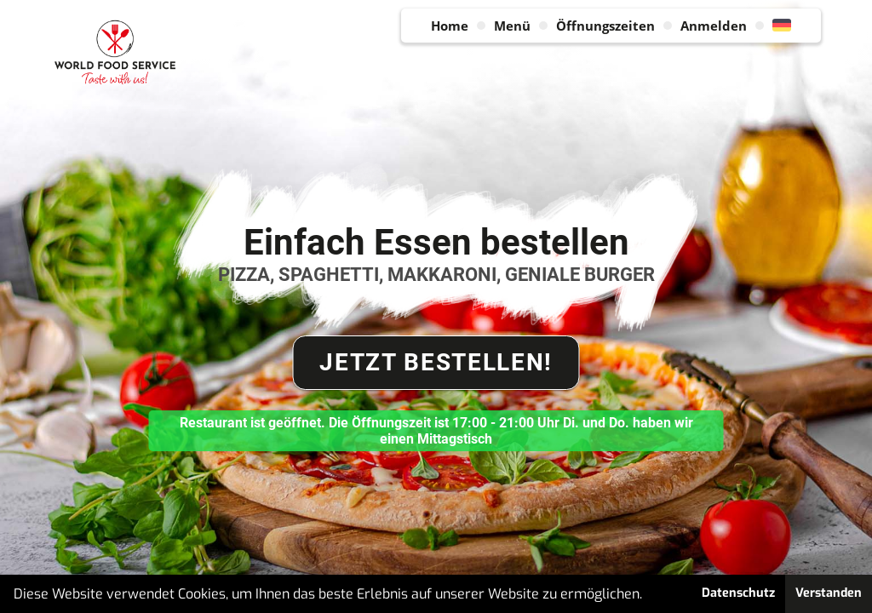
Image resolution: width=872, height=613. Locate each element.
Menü (512, 25)
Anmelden (713, 25)
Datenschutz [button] (738, 593)
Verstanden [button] (828, 593)
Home (449, 25)
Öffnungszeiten (605, 25)
